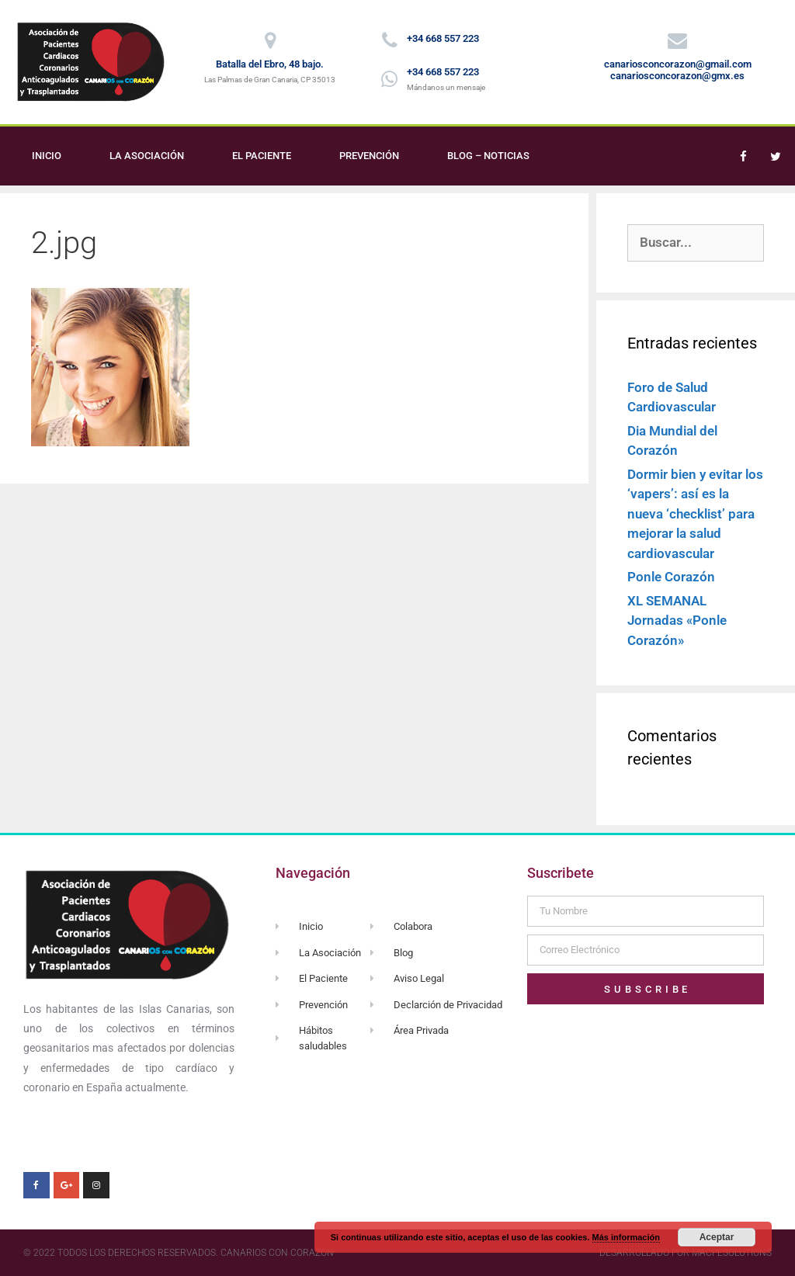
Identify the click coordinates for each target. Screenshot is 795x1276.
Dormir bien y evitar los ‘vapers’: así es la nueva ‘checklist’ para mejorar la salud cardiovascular (695, 513)
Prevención (369, 155)
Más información (626, 1237)
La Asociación (146, 155)
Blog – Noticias (488, 155)
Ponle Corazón (671, 576)
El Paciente (261, 155)
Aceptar (717, 1237)
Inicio (46, 155)
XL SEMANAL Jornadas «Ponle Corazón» (677, 620)
